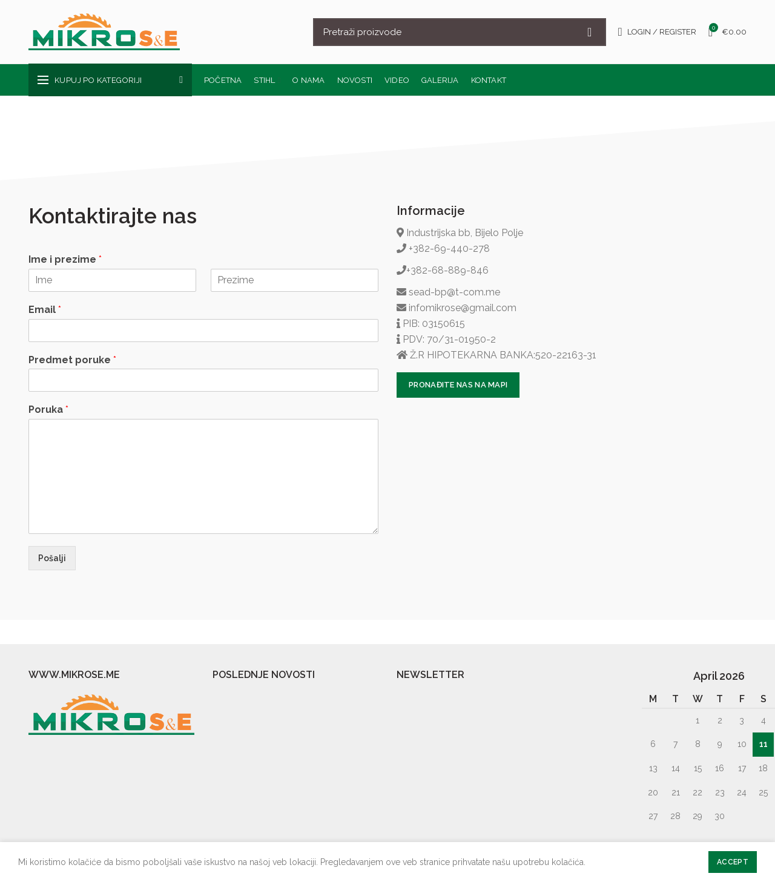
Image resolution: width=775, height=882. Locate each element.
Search (590, 32)
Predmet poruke (72, 360)
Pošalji (52, 558)
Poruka (48, 409)
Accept (732, 862)
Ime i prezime (65, 259)
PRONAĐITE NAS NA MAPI (458, 384)
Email (44, 309)
